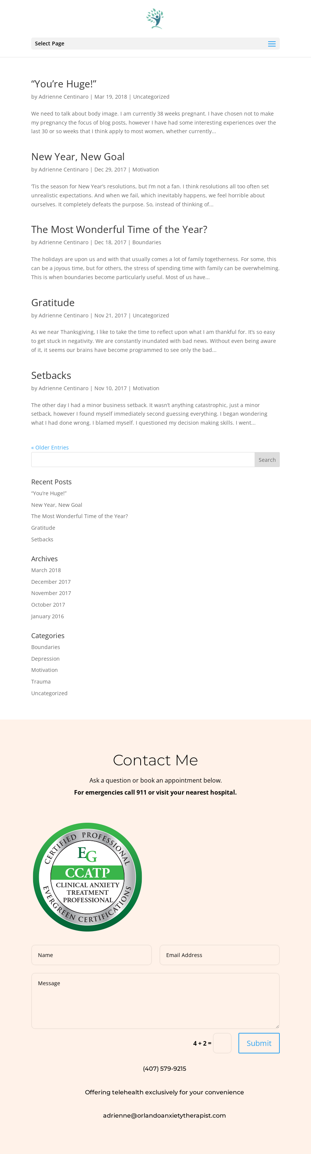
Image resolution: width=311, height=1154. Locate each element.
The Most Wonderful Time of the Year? (119, 229)
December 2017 (51, 581)
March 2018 (46, 570)
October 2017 (48, 604)
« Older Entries (50, 447)
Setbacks (51, 375)
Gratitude (53, 302)
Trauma (41, 681)
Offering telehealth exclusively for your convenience (164, 1092)
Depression (45, 658)
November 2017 (51, 593)
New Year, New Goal (78, 156)
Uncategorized (151, 96)
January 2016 (47, 616)
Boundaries (146, 242)
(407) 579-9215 (164, 1068)
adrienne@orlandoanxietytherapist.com (164, 1115)
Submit (259, 1043)
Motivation (145, 169)
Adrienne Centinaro (63, 96)
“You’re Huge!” (63, 83)
